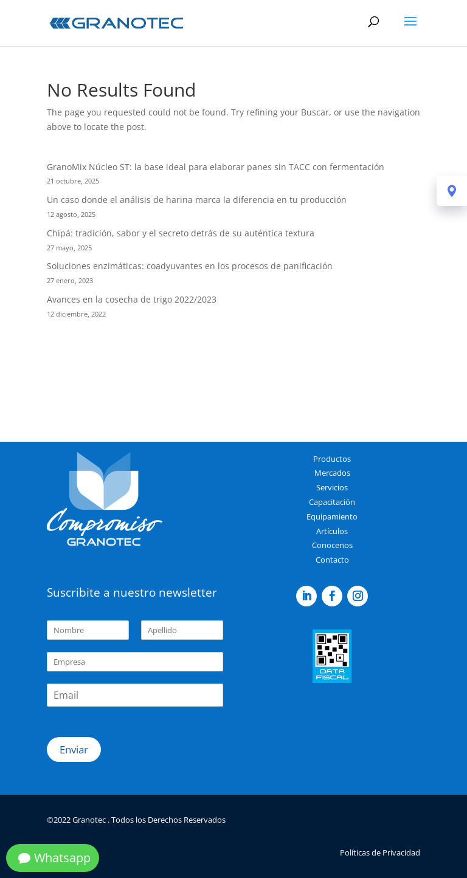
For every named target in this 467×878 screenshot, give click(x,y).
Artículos (332, 531)
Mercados (332, 472)
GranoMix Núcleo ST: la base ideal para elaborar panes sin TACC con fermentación (215, 167)
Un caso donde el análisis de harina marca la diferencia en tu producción (197, 199)
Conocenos (332, 545)
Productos (332, 458)
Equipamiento (332, 516)
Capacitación (332, 501)
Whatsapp (62, 857)
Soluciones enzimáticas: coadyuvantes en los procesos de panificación (190, 266)
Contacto (332, 559)
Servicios (332, 487)
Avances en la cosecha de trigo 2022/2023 (131, 299)
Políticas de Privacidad (380, 852)
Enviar (74, 749)
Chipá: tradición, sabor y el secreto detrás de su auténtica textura (180, 233)
